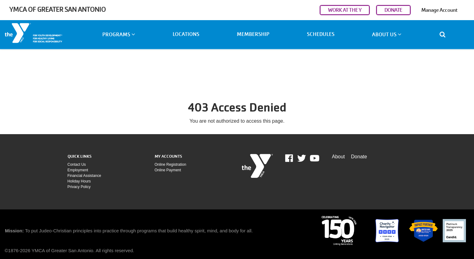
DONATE (393, 10)
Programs (118, 34)
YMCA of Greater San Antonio (57, 9)
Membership (253, 34)
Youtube (314, 158)
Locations (186, 34)
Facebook (293, 158)
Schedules (320, 34)
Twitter (301, 158)
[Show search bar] (445, 34)
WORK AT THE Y (344, 10)
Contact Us (77, 164)
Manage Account (439, 10)
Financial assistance (84, 175)
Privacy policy (79, 187)
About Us (386, 34)
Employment (78, 170)
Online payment (168, 170)
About (338, 156)
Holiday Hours (79, 181)
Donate (359, 156)
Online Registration (170, 164)
